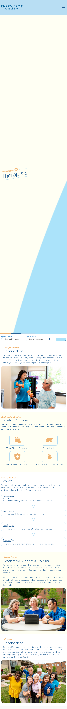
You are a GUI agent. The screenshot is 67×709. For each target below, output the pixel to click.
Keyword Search (6, 336)
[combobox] (13, 339)
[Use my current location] (49, 339)
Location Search (31, 336)
